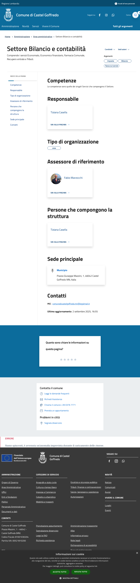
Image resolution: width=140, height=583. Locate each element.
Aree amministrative (42, 36)
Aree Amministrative (11, 487)
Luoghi (108, 505)
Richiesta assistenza (45, 540)
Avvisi (108, 492)
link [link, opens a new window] (95, 566)
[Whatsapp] (111, 15)
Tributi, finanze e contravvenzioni (86, 487)
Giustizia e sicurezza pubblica (84, 482)
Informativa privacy (79, 535)
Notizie (108, 482)
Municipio (62, 270)
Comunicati (110, 487)
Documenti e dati (9, 511)
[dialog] (70, 566)
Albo (73, 530)
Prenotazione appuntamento (49, 525)
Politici (5, 501)
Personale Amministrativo (13, 506)
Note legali (75, 540)
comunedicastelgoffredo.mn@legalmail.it (71, 303)
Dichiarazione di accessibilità (84, 545)
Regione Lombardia (10, 3)
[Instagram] (104, 15)
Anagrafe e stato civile (46, 482)
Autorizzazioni (77, 496)
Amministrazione (22, 36)
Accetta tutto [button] (59, 572)
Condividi (110, 49)
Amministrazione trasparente (84, 525)
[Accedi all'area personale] (124, 3)
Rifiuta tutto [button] (80, 572)
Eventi (108, 510)
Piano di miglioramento (81, 550)
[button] (70, 578)
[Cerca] (135, 15)
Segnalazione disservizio (47, 530)
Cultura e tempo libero (46, 487)
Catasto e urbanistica (45, 497)
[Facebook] (97, 15)
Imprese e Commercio (46, 492)
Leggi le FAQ (41, 535)
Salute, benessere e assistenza (85, 492)
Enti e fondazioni (9, 497)
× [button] (137, 553)
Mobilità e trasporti (45, 501)
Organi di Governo (10, 482)
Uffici (4, 492)
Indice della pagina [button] (18, 76)
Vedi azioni (124, 49)
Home (7, 36)
